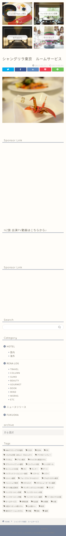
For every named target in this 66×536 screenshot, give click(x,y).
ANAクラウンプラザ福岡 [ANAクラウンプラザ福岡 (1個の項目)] (14, 450)
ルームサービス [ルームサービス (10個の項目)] (11, 501)
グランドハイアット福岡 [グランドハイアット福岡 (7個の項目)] (14, 464)
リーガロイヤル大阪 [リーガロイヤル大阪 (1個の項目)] (54, 497)
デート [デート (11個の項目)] (45, 469)
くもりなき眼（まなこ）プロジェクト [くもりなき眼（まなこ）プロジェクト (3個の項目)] (19, 455)
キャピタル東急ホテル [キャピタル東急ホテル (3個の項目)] (38, 459)
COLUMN (15, 372)
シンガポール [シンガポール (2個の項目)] (48, 464)
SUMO (13, 376)
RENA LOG (13, 363)
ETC (12, 399)
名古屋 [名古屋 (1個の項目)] (35, 501)
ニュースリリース (16, 407)
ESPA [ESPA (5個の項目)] (39, 450)
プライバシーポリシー (27, 528)
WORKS (14, 395)
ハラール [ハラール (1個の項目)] (36, 473)
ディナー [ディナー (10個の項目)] (35, 469)
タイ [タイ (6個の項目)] (24, 469)
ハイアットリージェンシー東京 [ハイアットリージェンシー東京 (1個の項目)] (16, 473)
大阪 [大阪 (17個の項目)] (54, 501)
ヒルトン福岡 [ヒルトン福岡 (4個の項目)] (10, 478)
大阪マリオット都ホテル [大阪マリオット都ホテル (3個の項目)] (14, 506)
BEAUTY (14, 380)
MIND (13, 391)
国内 (12, 352)
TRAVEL (14, 369)
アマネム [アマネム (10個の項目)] (9, 459)
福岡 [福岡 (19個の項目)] (46, 511)
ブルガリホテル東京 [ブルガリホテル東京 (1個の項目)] (51, 478)
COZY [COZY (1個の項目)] (30, 450)
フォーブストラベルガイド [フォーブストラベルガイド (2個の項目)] (29, 478)
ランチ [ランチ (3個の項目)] (51, 487)
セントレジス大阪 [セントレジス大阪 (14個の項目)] (12, 469)
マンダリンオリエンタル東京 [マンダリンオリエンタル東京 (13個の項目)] (33, 487)
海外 (12, 355)
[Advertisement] (33, 185)
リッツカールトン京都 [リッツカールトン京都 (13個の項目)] (13, 492)
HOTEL (11, 346)
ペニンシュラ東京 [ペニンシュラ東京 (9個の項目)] (12, 483)
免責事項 (44, 528)
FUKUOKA (13, 415)
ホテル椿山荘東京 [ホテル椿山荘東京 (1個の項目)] (12, 487)
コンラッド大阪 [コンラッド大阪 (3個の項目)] (33, 464)
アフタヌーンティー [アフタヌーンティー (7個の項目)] (44, 455)
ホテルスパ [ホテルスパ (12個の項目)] (27, 483)
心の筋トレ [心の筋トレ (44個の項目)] (32, 506)
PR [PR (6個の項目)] (47, 450)
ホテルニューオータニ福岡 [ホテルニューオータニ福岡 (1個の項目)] (45, 483)
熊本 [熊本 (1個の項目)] (37, 511)
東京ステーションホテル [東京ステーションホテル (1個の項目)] (14, 511)
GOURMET (15, 384)
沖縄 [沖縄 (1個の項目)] (29, 511)
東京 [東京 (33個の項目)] (42, 506)
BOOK (13, 388)
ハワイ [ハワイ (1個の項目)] (46, 473)
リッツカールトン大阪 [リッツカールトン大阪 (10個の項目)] (34, 492)
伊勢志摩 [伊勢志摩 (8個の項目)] (25, 501)
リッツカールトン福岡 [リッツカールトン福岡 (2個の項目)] (34, 497)
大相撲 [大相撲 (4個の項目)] (45, 501)
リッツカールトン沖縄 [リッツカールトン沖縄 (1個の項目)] (13, 497)
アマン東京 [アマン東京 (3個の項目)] (21, 459)
